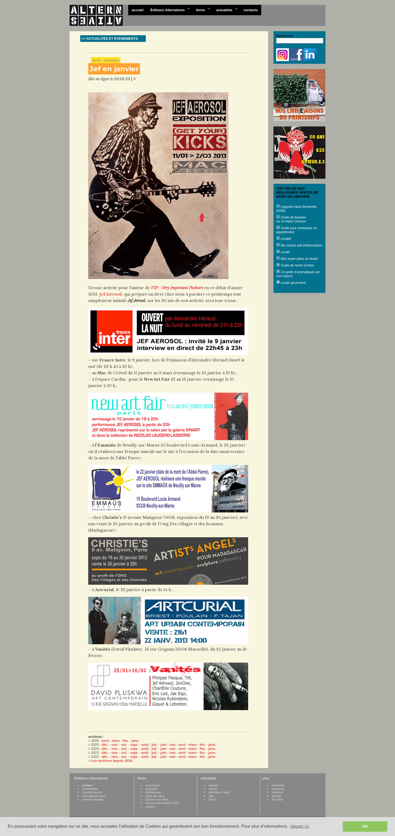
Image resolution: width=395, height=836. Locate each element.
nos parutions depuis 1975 (162, 803)
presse (213, 788)
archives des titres (157, 799)
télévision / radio (219, 792)
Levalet (283, 239)
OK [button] (365, 826)
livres (201, 9)
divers (212, 799)
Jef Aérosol (110, 294)
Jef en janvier (114, 69)
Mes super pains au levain (297, 259)
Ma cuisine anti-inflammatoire (299, 245)
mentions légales (93, 799)
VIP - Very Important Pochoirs (177, 287)
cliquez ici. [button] (300, 826)
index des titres (155, 796)
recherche (278, 785)
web (211, 796)
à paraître (152, 788)
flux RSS (277, 799)
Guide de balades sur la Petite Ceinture (291, 219)
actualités (225, 9)
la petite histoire (92, 792)
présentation (90, 788)
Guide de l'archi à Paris (295, 265)
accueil (137, 10)
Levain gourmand (290, 283)
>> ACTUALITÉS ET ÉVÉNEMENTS (110, 39)
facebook (277, 792)
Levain (283, 252)
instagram (278, 788)
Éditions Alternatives (168, 9)
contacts (251, 10)
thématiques (153, 792)
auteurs (150, 806)
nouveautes (153, 785)
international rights (94, 796)
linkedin (276, 796)
